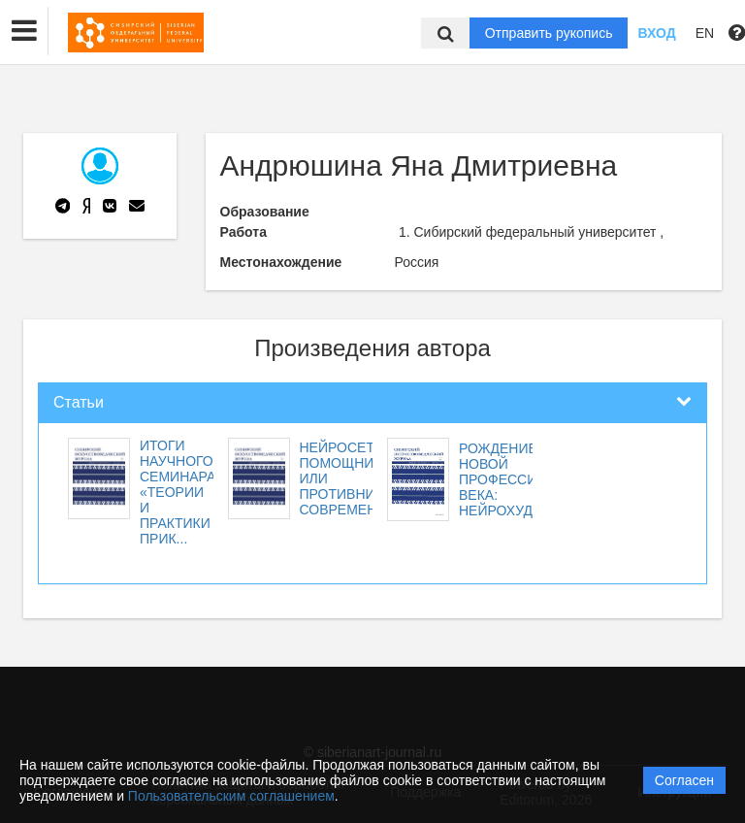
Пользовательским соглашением (231, 796)
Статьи (78, 402)
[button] (24, 31)
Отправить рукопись (549, 33)
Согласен (684, 780)
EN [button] (705, 33)
